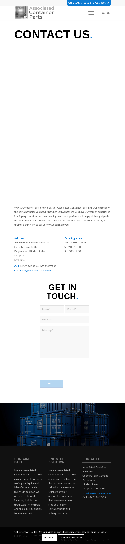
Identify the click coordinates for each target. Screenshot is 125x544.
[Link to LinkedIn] (103, 12)
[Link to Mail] (108, 12)
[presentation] (64, 371)
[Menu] (89, 13)
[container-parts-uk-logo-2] (35, 13)
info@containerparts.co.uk (36, 270)
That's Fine (49, 537)
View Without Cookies (71, 537)
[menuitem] (89, 13)
